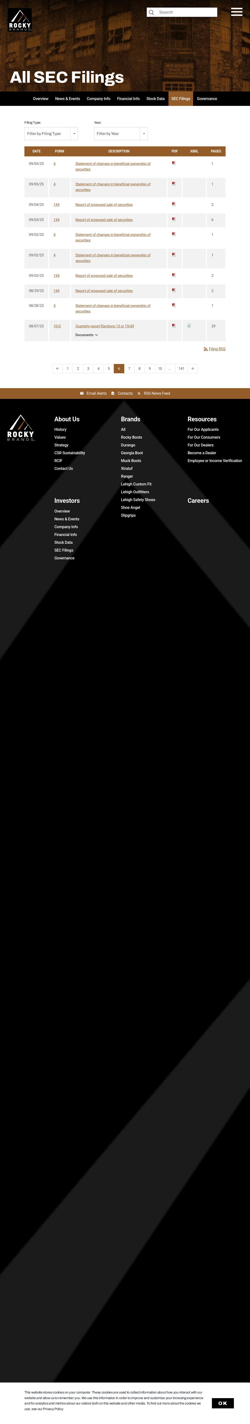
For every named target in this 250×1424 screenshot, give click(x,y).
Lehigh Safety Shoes (138, 499)
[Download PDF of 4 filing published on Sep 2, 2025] (174, 234)
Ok (223, 1403)
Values (60, 437)
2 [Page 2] (79, 369)
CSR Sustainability (69, 453)
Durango (128, 445)
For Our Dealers (201, 445)
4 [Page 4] (100, 369)
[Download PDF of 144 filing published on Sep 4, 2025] (174, 204)
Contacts (125, 393)
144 (56, 204)
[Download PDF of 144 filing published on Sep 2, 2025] (174, 275)
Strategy (61, 445)
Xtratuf (127, 468)
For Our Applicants (203, 429)
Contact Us (63, 468)
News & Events (67, 98)
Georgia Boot (132, 453)
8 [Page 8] (141, 369)
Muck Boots (131, 460)
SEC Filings (180, 98)
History (60, 429)
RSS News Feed (157, 393)
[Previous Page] (57, 368)
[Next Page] (192, 368)
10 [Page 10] (161, 369)
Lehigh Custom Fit (136, 484)
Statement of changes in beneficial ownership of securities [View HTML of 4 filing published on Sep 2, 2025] (113, 237)
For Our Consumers (204, 437)
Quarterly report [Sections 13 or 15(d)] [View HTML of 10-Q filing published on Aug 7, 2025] (104, 326)
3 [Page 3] (90, 369)
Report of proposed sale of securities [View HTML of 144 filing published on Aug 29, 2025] (104, 291)
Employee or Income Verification (215, 460)
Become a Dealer (202, 453)
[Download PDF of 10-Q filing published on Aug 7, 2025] (174, 325)
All (123, 429)
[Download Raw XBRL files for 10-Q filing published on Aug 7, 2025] (189, 325)
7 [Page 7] (131, 369)
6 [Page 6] (120, 369)
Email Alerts (97, 393)
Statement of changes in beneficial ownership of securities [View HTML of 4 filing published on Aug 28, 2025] (113, 308)
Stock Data (155, 98)
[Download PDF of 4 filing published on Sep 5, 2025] (174, 163)
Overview (40, 98)
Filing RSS (214, 349)
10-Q (57, 326)
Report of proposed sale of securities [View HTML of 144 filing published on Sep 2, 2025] (104, 275)
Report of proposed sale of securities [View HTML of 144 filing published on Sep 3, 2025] (104, 220)
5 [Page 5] (110, 369)
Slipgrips (128, 515)
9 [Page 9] (151, 369)
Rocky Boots (131, 437)
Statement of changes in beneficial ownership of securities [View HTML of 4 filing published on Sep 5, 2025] (113, 167)
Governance (207, 98)
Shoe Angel (130, 507)
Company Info (98, 98)
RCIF (58, 460)
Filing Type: (32, 122)
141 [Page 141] (182, 369)
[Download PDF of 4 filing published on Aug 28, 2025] (174, 305)
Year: (98, 122)
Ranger (127, 476)
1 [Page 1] (69, 369)
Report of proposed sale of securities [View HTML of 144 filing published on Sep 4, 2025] (104, 204)
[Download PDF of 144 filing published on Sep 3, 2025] (174, 219)
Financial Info (128, 98)
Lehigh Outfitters (135, 492)
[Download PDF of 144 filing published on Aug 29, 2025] (174, 290)
